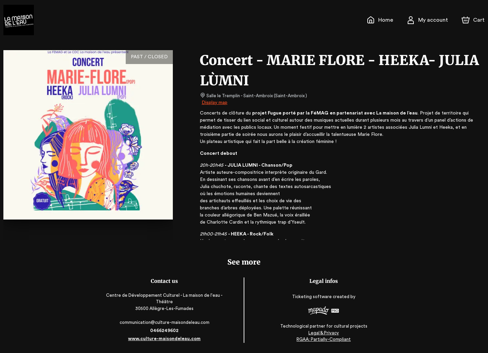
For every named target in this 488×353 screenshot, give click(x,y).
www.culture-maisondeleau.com (166, 338)
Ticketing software (311, 296)
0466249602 (166, 330)
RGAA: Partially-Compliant (322, 339)
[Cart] (474, 20)
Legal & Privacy (322, 332)
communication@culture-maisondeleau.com (166, 322)
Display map (215, 102)
